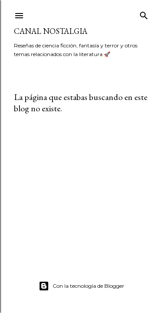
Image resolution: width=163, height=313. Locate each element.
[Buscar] (144, 13)
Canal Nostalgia (50, 31)
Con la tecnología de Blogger (81, 286)
